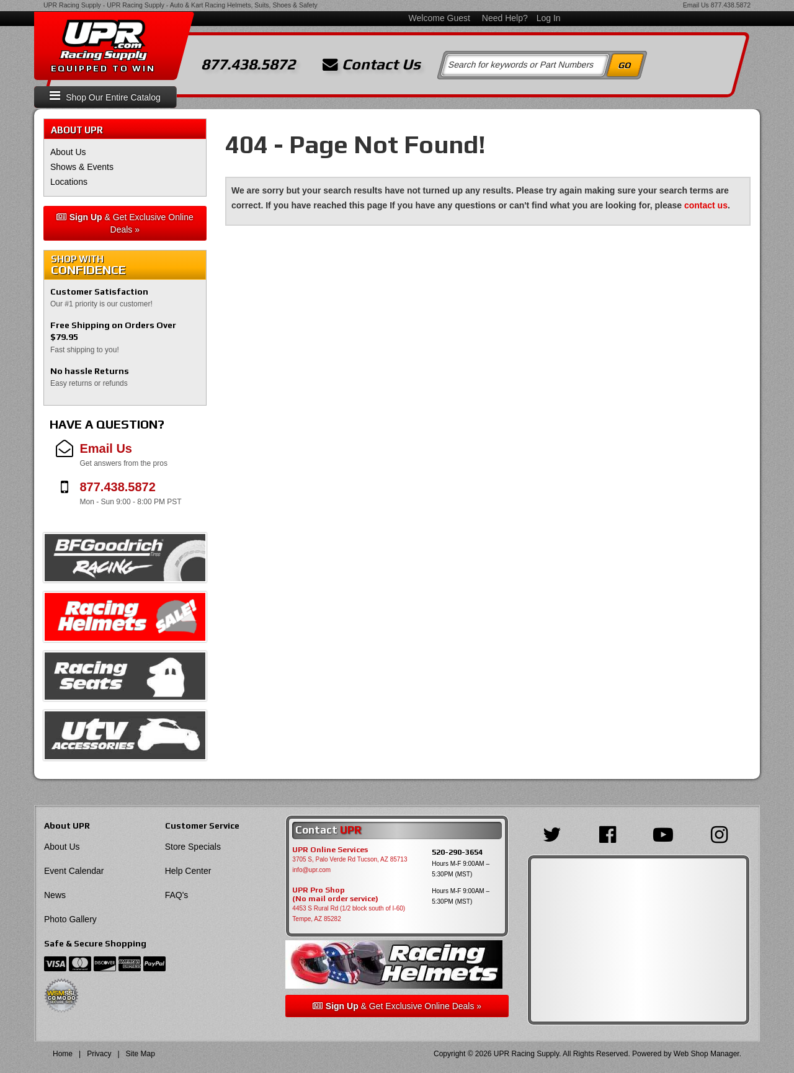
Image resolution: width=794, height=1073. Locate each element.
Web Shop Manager (706, 1053)
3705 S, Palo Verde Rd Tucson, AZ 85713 (349, 859)
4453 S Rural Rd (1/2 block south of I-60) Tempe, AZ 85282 (348, 913)
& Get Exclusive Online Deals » (125, 223)
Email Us (696, 5)
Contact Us (372, 64)
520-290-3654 (457, 852)
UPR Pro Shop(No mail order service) (335, 894)
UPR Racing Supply (72, 5)
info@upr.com (311, 869)
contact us (706, 205)
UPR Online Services (330, 849)
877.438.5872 (731, 5)
